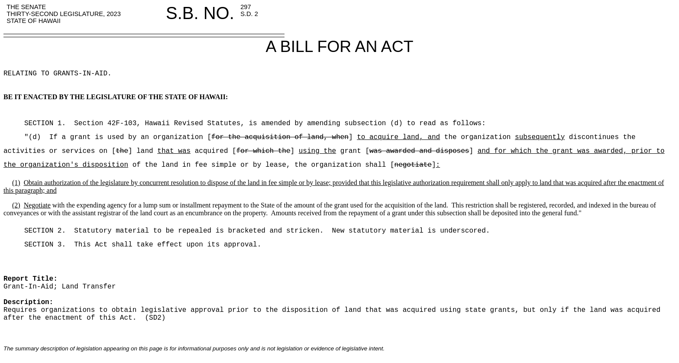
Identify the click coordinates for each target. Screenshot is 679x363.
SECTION (30, 123)
